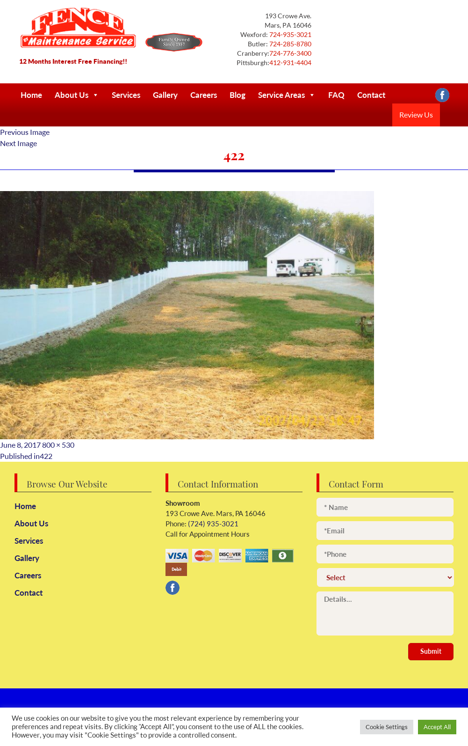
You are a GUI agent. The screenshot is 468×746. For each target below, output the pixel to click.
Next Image (18, 143)
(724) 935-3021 (212, 523)
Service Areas (287, 95)
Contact (371, 95)
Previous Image (25, 132)
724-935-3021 (289, 34)
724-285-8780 (289, 44)
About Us (77, 95)
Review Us (416, 114)
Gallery (165, 95)
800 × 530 (58, 445)
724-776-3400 (290, 53)
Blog (237, 95)
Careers (203, 95)
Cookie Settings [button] (387, 727)
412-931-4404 (290, 62)
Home (31, 95)
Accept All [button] (437, 727)
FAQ (336, 95)
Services (126, 95)
